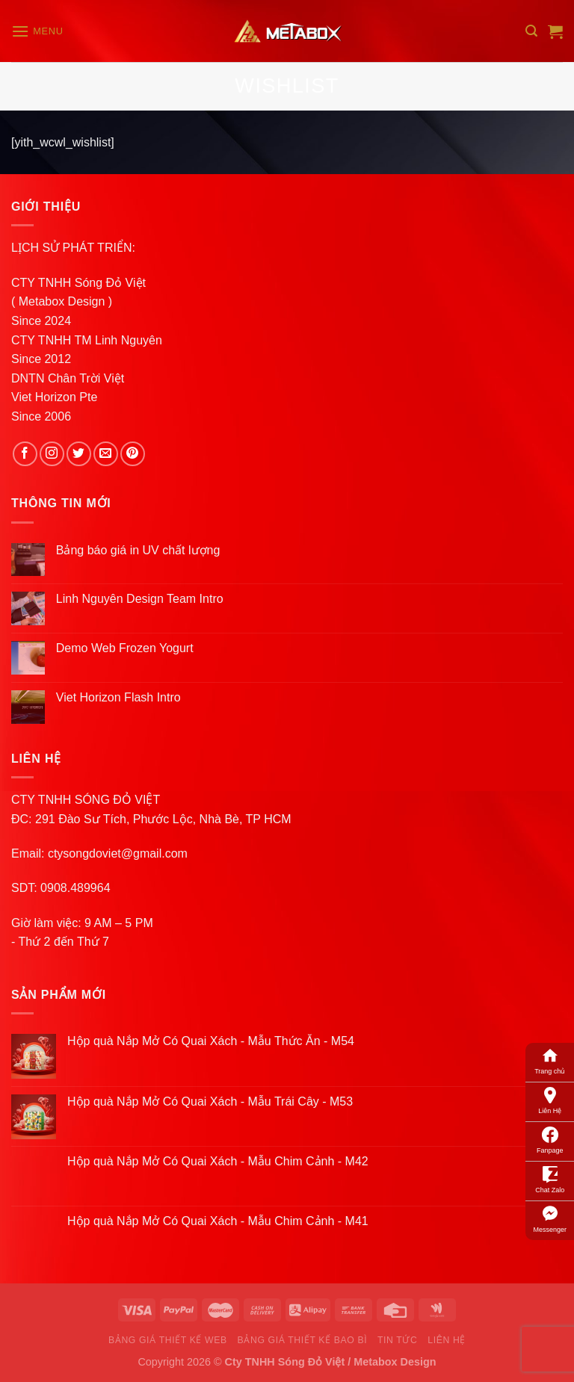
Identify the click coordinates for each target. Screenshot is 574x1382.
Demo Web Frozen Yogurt (125, 648)
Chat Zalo (549, 1179)
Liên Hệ (549, 1100)
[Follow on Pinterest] (132, 453)
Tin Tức (397, 1340)
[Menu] (37, 31)
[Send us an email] (105, 453)
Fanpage (550, 1139)
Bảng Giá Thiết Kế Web (167, 1340)
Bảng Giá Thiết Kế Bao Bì (303, 1340)
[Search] (531, 31)
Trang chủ (549, 1060)
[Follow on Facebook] (25, 453)
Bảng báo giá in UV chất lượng (139, 550)
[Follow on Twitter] (79, 453)
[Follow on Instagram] (52, 453)
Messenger (550, 1218)
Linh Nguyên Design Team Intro (139, 598)
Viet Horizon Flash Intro (118, 697)
